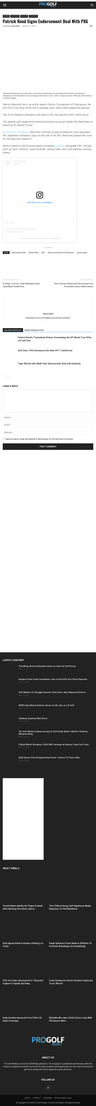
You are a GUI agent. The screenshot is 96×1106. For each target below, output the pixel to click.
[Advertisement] (23, 503)
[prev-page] (4, 376)
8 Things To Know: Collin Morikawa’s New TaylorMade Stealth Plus (21, 285)
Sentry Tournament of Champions (61, 253)
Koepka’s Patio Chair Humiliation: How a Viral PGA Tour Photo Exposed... (53, 679)
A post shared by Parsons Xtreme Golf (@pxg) (39, 238)
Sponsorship (82, 253)
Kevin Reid (15, 26)
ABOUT (27, 1098)
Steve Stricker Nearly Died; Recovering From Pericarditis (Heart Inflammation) (73, 285)
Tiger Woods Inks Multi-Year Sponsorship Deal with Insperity (49, 363)
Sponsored (33, 16)
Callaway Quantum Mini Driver (33, 718)
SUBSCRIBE (47, 1098)
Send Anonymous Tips (62, 1098)
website (60, 145)
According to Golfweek (16, 132)
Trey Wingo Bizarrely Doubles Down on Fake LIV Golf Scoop (47, 666)
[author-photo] (48, 310)
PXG (43, 253)
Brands (6, 16)
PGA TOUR (24, 16)
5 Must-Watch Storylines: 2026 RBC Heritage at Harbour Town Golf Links (54, 744)
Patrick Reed (33, 253)
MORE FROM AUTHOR (34, 330)
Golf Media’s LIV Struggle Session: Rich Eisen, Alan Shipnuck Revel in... (53, 692)
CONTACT (37, 1098)
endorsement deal (18, 253)
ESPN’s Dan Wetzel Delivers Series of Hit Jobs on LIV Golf (46, 705)
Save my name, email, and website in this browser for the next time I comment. (39, 439)
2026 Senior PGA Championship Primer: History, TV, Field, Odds (49, 757)
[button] (4, 5)
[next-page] (8, 376)
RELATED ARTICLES (12, 330)
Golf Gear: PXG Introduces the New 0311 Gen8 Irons (45, 350)
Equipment (15, 16)
